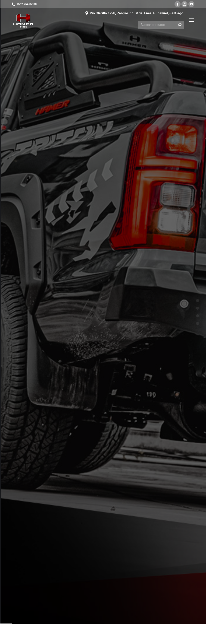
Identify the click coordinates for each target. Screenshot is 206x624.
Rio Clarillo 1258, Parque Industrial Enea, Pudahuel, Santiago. (134, 13)
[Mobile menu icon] (191, 20)
